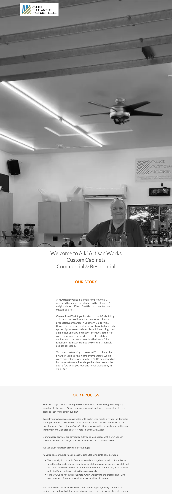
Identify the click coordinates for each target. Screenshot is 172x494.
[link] (39, 9)
